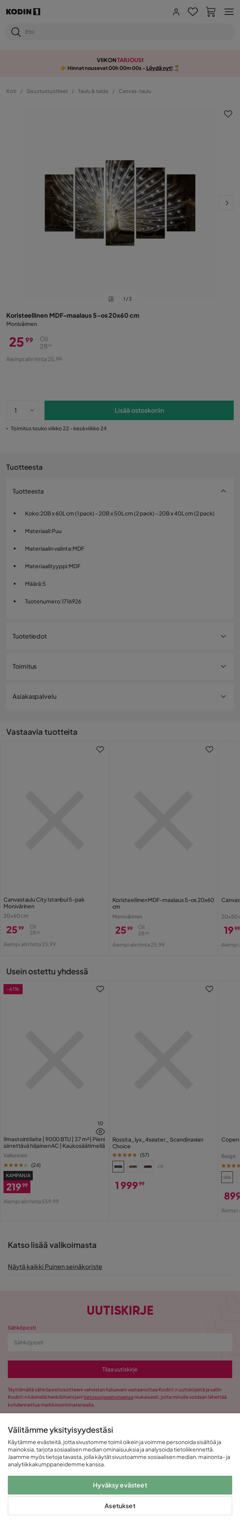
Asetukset (120, 1506)
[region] (120, 1469)
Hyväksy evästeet (120, 1485)
